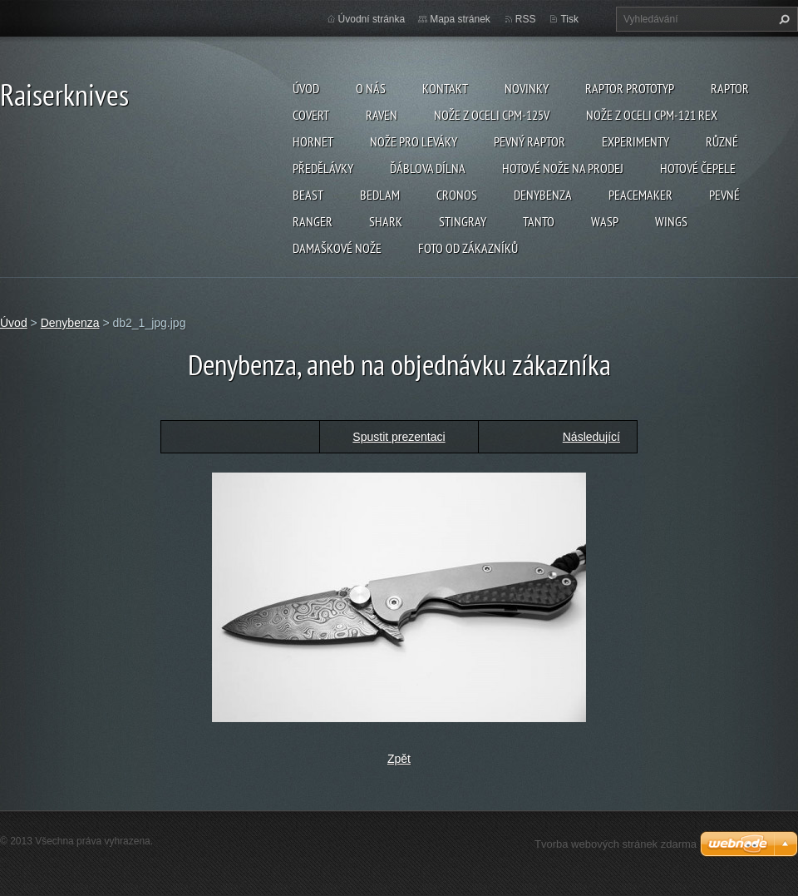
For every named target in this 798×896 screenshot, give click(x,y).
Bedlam (380, 194)
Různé (722, 141)
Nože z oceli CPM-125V (491, 114)
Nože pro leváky (413, 141)
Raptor (730, 88)
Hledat (782, 19)
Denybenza (543, 194)
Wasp (604, 221)
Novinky (527, 88)
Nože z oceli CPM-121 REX (651, 114)
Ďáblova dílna (428, 168)
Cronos (456, 194)
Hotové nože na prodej (562, 168)
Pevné (724, 194)
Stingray (462, 221)
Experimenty (635, 141)
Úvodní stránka (372, 19)
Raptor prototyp (629, 88)
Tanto (538, 221)
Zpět (399, 758)
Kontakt (445, 88)
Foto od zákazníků (468, 248)
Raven (381, 114)
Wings (671, 221)
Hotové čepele (698, 168)
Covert (311, 114)
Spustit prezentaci (398, 436)
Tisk (569, 19)
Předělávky (323, 168)
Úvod (306, 88)
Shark (385, 221)
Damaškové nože (337, 248)
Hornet (313, 141)
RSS (525, 19)
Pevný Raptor (529, 141)
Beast (308, 194)
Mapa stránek (460, 19)
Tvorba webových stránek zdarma (615, 844)
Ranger (312, 221)
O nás (371, 88)
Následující (591, 436)
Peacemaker (640, 194)
